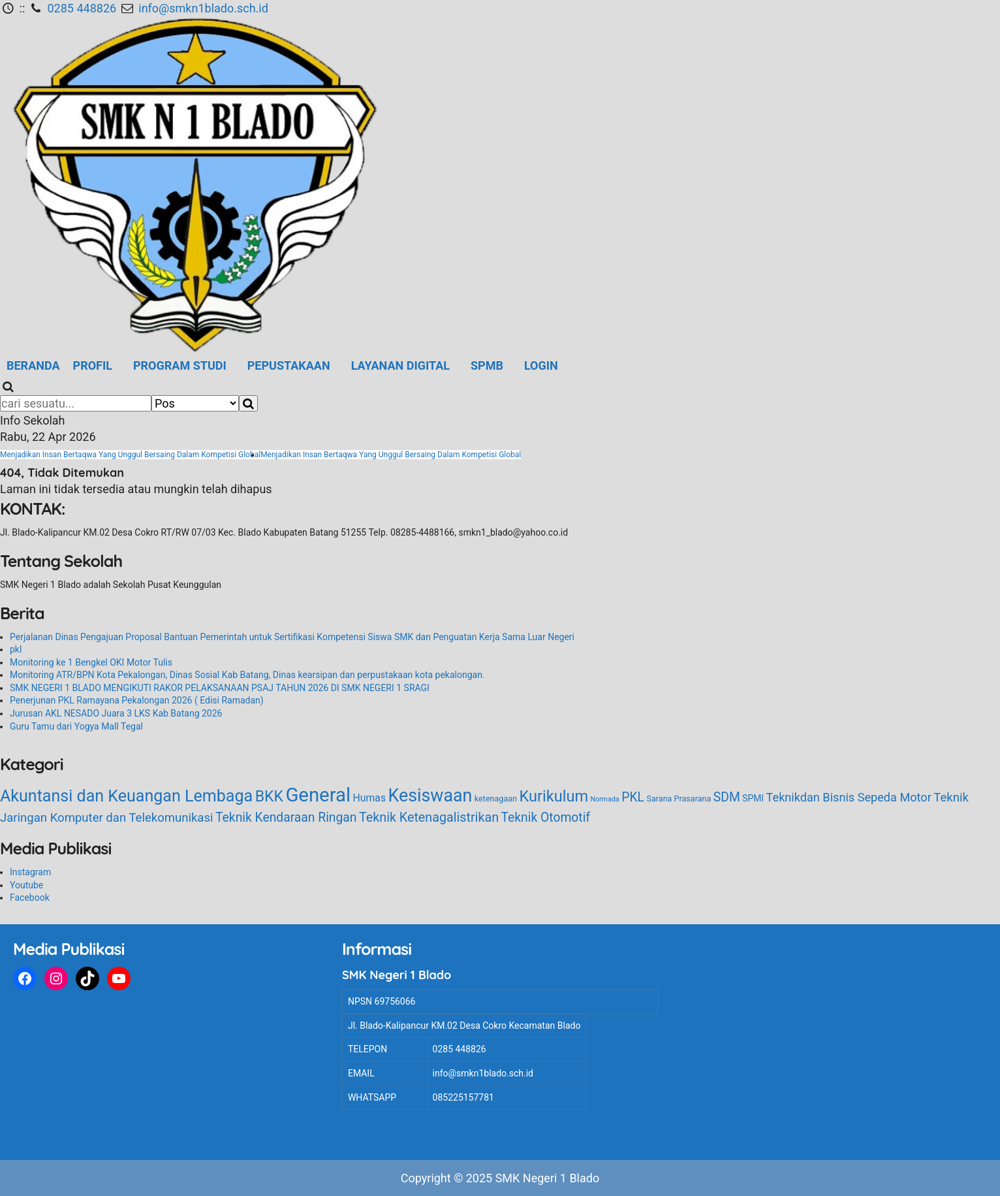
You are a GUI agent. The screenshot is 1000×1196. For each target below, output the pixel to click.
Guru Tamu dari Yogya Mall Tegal (76, 726)
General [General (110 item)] (318, 795)
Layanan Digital (400, 365)
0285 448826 (82, 8)
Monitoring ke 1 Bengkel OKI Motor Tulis (91, 662)
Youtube (26, 885)
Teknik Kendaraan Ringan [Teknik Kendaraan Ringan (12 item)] (285, 817)
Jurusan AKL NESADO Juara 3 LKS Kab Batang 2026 (116, 713)
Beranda (33, 365)
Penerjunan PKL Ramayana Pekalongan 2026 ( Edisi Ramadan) (137, 700)
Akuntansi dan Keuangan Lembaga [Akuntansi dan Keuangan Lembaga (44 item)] (126, 795)
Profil (92, 365)
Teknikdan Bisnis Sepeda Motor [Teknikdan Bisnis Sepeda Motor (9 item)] (848, 797)
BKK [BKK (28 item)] (269, 796)
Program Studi (180, 365)
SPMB (487, 365)
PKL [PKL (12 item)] (632, 797)
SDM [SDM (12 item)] (726, 797)
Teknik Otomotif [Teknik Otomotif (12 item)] (546, 817)
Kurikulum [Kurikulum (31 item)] (554, 796)
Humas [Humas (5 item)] (369, 798)
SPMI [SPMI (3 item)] (753, 798)
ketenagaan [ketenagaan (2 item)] (496, 798)
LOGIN (541, 365)
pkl (16, 649)
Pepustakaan (288, 365)
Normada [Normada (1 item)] (605, 799)
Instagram (30, 872)
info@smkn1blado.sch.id (203, 8)
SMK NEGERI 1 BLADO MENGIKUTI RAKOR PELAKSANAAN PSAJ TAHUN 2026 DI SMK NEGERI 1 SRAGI (220, 688)
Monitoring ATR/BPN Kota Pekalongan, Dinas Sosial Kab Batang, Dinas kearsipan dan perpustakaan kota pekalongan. (247, 675)
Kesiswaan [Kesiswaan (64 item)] (430, 795)
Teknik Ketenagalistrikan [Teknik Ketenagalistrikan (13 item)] (429, 817)
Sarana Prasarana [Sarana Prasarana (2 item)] (678, 798)
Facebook (30, 897)
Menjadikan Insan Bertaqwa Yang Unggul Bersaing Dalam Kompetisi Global (130, 454)
